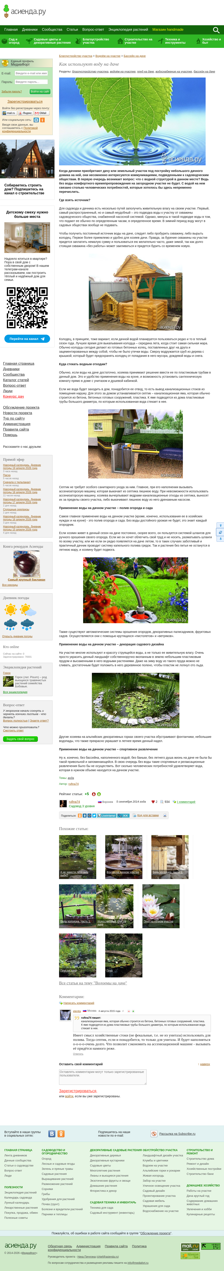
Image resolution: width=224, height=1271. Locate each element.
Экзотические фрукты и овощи (110, 1180)
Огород (46, 1158)
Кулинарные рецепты (201, 1214)
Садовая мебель (154, 1200)
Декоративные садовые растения (116, 1150)
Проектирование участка (159, 1195)
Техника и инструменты (175, 41)
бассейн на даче (204, 71)
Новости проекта (17, 413)
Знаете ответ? (39, 720)
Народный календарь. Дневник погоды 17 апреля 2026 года (22, 501)
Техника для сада (101, 1207)
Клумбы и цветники (155, 1160)
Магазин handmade (168, 29)
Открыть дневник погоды (17, 636)
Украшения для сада (156, 1206)
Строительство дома (200, 1158)
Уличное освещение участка (161, 1185)
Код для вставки (148, 815)
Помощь (10, 435)
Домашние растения (103, 1185)
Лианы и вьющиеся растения (109, 1175)
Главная (11, 29)
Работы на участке (199, 1190)
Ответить (78, 1054)
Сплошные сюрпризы (16, 509)
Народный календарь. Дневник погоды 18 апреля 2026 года (22, 491)
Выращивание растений (58, 1179)
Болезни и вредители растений (62, 1209)
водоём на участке (123, 71)
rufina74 (73, 783)
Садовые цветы (100, 1165)
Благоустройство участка (96, 41)
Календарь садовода (18, 1197)
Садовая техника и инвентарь (113, 1202)
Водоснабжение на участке (161, 1211)
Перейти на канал (24, 339)
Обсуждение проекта (21, 407)
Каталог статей (16, 380)
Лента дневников (15, 1155)
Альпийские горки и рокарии (161, 1170)
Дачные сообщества (17, 1160)
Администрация (16, 424)
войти (69, 1096)
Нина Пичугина (86, 1256)
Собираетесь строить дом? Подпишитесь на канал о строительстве (24, 189)
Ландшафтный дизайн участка (163, 1155)
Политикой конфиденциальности (20, 129)
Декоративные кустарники (107, 1160)
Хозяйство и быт (211, 41)
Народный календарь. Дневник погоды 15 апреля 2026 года (22, 528)
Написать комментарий (78, 1003)
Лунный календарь (16, 1202)
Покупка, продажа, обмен (21, 1212)
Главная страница (18, 363)
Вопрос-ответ (93, 29)
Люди (7, 391)
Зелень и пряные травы (57, 1168)
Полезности (13, 1187)
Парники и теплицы (54, 1214)
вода (71, 778)
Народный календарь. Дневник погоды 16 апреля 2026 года (22, 518)
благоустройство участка (90, 71)
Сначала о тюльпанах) (17, 482)
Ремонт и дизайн (198, 1163)
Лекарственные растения (21, 1207)
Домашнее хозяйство (203, 1185)
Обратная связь (60, 1246)
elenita (77, 1011)
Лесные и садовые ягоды (58, 1163)
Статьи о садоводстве (18, 1165)
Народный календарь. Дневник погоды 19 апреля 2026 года (22, 467)
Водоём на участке (107, 56)
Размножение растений (57, 1184)
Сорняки (47, 1189)
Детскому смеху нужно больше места (27, 214)
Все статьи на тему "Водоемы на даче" (93, 983)
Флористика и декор (103, 1190)
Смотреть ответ (13, 730)
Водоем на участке (155, 1165)
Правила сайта (16, 429)
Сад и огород (14, 41)
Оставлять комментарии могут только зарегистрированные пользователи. (103, 1077)
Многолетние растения (105, 1170)
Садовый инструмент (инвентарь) (112, 1212)
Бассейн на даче (135, 56)
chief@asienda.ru (107, 1256)
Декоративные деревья (105, 1155)
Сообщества (52, 29)
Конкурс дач (13, 396)
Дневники (30, 29)
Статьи (72, 29)
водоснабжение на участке (174, 71)
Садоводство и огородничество (55, 1152)
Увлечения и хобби (199, 1209)
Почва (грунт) (51, 1204)
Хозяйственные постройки (204, 1168)
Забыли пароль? (12, 91)
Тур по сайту (14, 418)
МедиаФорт (29, 1253)
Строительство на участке (138, 41)
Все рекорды (10, 585)
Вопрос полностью (15, 720)
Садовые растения (54, 1173)
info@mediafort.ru (138, 1262)
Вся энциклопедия (15, 692)
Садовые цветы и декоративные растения (52, 41)
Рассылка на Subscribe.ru (177, 1134)
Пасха (6, 475)
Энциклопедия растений (128, 29)
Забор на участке (154, 1180)
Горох (6, 673)
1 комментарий (186, 801)
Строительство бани (200, 1173)
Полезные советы (16, 1217)
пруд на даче (145, 71)
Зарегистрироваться (77, 1091)
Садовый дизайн (154, 1190)
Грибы (46, 1194)
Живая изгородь (153, 1175)
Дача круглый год (198, 1195)
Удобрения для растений (58, 1199)
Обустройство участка (160, 1150)
